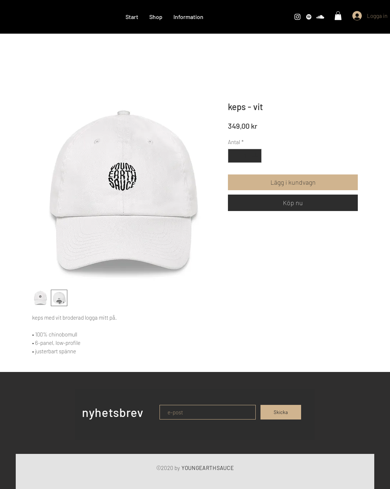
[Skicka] (280, 412)
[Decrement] (234, 156)
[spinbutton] (245, 156)
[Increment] (256, 156)
